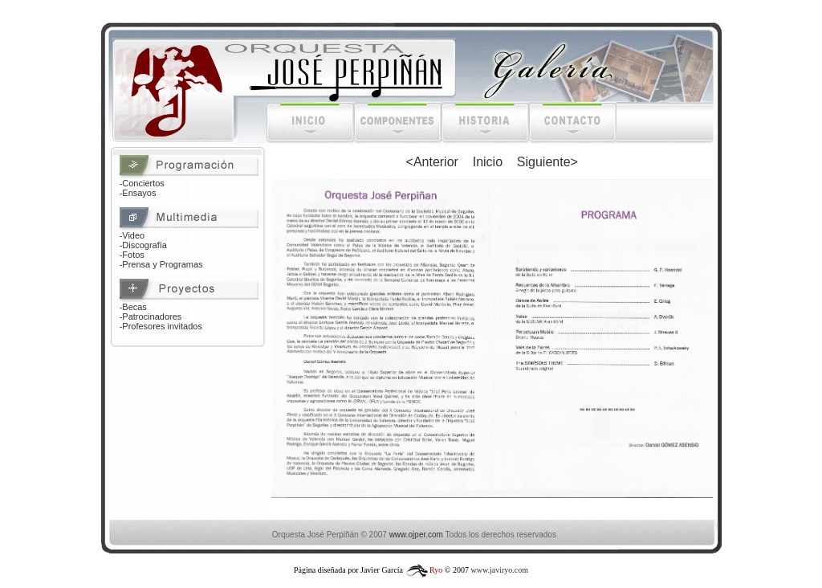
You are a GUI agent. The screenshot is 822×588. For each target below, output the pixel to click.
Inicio (488, 162)
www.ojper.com (416, 534)
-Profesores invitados (161, 326)
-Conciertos (142, 183)
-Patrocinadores (151, 316)
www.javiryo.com (499, 570)
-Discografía (143, 245)
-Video (132, 235)
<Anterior (432, 162)
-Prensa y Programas (161, 264)
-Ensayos (138, 193)
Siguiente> (547, 162)
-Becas (133, 307)
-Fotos (132, 254)
